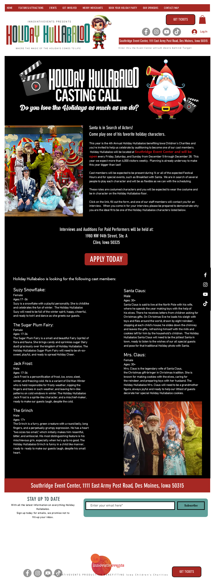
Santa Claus (174, 369)
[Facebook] (146, 32)
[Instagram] (156, 32)
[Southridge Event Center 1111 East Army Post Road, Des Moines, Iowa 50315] (164, 41)
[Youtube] (167, 32)
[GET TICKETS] (180, 19)
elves (131, 313)
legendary (151, 369)
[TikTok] (177, 32)
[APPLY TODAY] (106, 259)
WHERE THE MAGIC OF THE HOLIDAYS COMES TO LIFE (48, 48)
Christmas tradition (172, 373)
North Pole (169, 305)
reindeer (187, 321)
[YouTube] (205, 294)
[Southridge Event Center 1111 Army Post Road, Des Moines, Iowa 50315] (107, 485)
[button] (202, 19)
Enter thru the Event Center (136, 48)
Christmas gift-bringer (142, 373)
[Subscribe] (191, 505)
